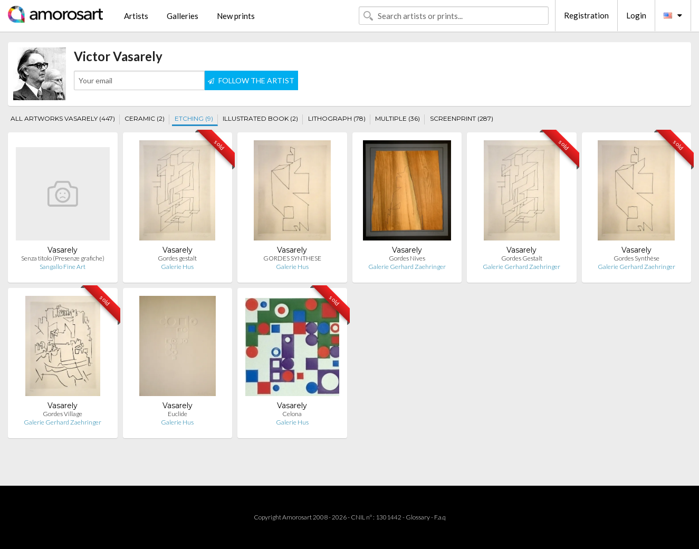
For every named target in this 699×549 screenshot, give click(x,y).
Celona (292, 414)
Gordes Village (62, 414)
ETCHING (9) (194, 118)
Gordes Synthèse (636, 258)
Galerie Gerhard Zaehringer (407, 267)
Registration (586, 15)
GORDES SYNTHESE (292, 258)
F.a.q (440, 517)
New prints (236, 16)
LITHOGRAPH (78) (337, 118)
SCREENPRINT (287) (461, 118)
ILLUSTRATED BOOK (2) (260, 118)
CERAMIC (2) (145, 118)
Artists (136, 16)
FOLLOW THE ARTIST (251, 80)
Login (636, 15)
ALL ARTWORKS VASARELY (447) (63, 118)
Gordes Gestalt (521, 258)
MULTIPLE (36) (397, 118)
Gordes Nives (407, 258)
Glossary (418, 517)
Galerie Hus (177, 267)
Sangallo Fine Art (62, 267)
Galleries (182, 16)
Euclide (177, 414)
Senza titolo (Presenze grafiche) (62, 258)
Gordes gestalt (177, 258)
